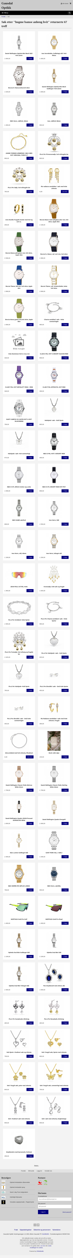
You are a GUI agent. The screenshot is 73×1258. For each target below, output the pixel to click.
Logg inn (39, 1171)
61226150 (50, 1234)
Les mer (42, 1248)
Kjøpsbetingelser (25, 1230)
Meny (4, 13)
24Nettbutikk (40, 1254)
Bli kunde (31, 1171)
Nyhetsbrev (57, 1230)
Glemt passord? (67, 1212)
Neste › (36, 1165)
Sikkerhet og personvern (42, 1230)
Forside (3, 16)
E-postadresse (42, 1196)
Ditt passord (41, 1203)
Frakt (16, 1230)
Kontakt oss (48, 1171)
